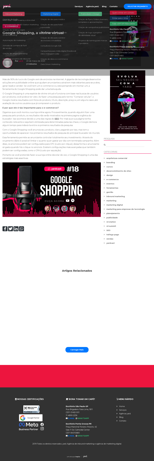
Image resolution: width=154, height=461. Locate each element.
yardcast (110, 243)
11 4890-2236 (71, 415)
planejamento (113, 213)
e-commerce (112, 179)
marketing (111, 201)
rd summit (111, 226)
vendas (109, 239)
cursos (109, 167)
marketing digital (114, 205)
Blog (104, 6)
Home (4, 20)
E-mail (71, 418)
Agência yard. (92, 6)
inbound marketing (115, 196)
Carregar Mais (77, 350)
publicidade (112, 218)
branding (110, 162)
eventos (110, 184)
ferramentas (112, 188)
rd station (111, 222)
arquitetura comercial (116, 158)
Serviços (79, 6)
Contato (114, 6)
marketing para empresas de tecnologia (125, 209)
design (109, 175)
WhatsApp (83, 418)
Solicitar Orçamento (138, 6)
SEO (57, 119)
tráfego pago (112, 234)
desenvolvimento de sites (118, 171)
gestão (109, 192)
